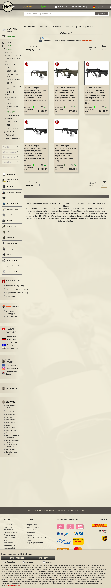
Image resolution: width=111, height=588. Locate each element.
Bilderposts (10, 299)
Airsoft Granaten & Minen (10, 183)
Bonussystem (10, 420)
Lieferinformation (10, 535)
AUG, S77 (11, 115)
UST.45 (10, 71)
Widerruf (11, 391)
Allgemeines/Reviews (17, 296)
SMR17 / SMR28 (13, 83)
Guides (8, 428)
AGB (5, 543)
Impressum (8, 528)
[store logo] (7, 9)
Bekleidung (7, 235)
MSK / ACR (11, 67)
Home (47, 29)
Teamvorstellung (15, 289)
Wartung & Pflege (10, 212)
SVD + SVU (11, 122)
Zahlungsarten (10, 418)
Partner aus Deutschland (11, 341)
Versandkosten (58, 513)
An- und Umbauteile (10, 201)
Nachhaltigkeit (10, 452)
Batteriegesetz (9, 548)
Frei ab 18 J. (70, 29)
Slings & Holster (9, 229)
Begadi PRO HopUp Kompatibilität (12, 444)
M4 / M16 (10, 55)
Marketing (29, 562)
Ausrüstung (8, 240)
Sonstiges (7, 257)
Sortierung (33, 49)
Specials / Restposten (11, 269)
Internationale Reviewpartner (12, 346)
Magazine (7, 189)
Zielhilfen (7, 223)
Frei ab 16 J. (9, 46)
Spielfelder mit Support (11, 321)
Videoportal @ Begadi (11, 376)
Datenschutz (8, 533)
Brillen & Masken (9, 246)
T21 (8, 128)
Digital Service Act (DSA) (11, 456)
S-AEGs (81, 29)
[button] (98, 9)
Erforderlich (10, 562)
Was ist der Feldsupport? (11, 315)
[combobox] (59, 17)
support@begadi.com (35, 546)
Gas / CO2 (10, 135)
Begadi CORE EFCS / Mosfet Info (12, 439)
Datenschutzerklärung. (14, 586)
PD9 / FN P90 (12, 125)
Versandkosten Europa (10, 409)
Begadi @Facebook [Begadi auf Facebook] (12, 368)
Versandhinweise (10, 540)
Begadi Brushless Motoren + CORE (11, 449)
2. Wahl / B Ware (9, 274)
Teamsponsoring (11, 433)
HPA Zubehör (8, 218)
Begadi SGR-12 (13, 131)
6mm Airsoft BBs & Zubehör (10, 33)
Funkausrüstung (9, 263)
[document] (55, 569)
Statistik (49, 562)
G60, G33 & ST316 (14, 59)
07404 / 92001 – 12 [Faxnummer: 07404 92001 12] (38, 540)
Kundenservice (10, 431)
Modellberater (87, 44)
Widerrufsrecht (10, 425)
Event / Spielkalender (17, 292)
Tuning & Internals (10, 206)
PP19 (9, 106)
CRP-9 (9, 86)
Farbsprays (8, 252)
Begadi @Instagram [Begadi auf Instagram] (12, 371)
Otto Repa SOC (13, 118)
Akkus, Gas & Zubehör (11, 195)
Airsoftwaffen (58, 29)
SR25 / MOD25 (12, 74)
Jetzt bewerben (13, 351)
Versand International (10, 414)
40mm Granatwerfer (13, 141)
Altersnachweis (11, 423)
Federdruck (10, 138)
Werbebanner (10, 436)
